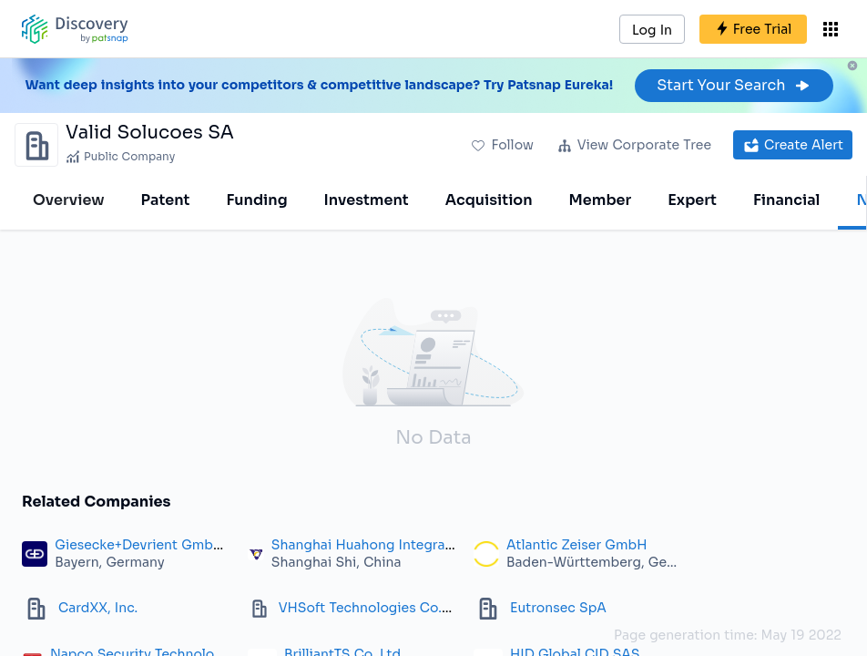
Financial (786, 200)
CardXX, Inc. (98, 608)
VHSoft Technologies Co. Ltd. (374, 608)
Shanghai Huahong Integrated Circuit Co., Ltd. (422, 545)
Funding (256, 200)
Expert (692, 200)
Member (600, 200)
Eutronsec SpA (558, 608)
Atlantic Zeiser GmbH (576, 545)
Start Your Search (734, 85)
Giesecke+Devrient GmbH (139, 545)
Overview (69, 200)
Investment (366, 200)
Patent (165, 200)
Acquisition (489, 200)
